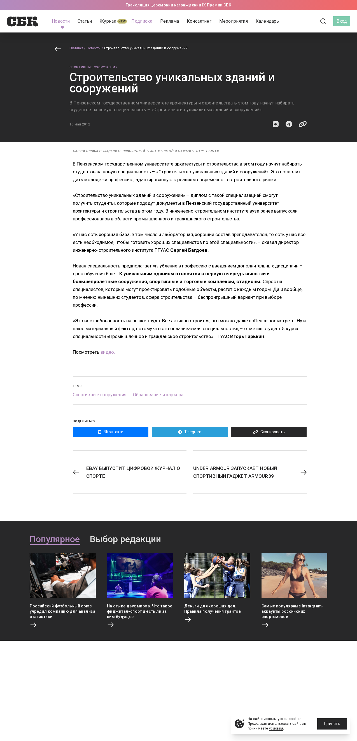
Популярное (55, 539)
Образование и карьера (158, 394)
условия (276, 728)
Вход (342, 21)
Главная (76, 48)
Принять (332, 723)
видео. (108, 352)
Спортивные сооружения (93, 67)
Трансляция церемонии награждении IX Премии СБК (178, 5)
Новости (94, 48)
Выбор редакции (125, 539)
